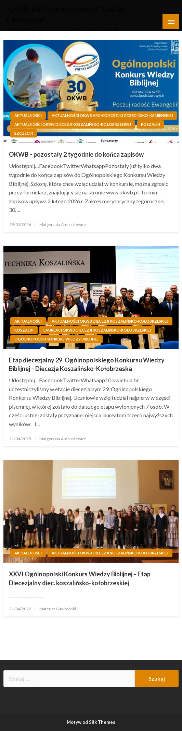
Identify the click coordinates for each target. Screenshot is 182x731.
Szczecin (23, 133)
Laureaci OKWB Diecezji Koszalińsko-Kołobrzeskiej (97, 330)
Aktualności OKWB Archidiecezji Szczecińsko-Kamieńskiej (112, 115)
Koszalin (150, 124)
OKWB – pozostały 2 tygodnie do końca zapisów (76, 154)
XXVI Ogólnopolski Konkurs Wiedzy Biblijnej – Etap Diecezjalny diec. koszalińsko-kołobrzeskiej (80, 578)
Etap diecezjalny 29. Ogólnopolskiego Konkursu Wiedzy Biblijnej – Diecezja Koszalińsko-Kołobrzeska (87, 364)
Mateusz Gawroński (57, 608)
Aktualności (28, 115)
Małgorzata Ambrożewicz (62, 224)
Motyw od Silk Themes (91, 722)
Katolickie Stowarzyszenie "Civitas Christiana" (82, 8)
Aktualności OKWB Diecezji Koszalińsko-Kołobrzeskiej (72, 124)
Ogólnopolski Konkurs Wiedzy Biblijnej (56, 339)
